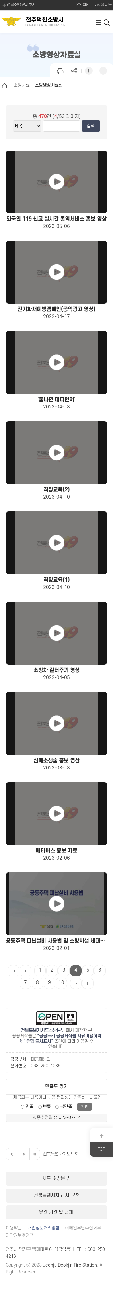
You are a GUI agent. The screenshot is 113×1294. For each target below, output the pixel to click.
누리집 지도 (103, 4)
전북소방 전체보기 (18, 5)
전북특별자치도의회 (61, 1154)
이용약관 (14, 1228)
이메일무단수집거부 (83, 1228)
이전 (11, 1154)
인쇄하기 (60, 70)
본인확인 (82, 4)
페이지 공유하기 (74, 70)
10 (61, 982)
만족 (29, 1106)
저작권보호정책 (20, 1235)
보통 (47, 1106)
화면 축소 (103, 70)
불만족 (66, 1106)
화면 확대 (89, 70)
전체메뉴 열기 (98, 22)
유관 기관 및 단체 (56, 1212)
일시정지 (34, 1154)
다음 (23, 1154)
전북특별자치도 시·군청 (57, 1195)
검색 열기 (107, 22)
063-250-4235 (45, 1065)
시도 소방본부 (56, 1178)
